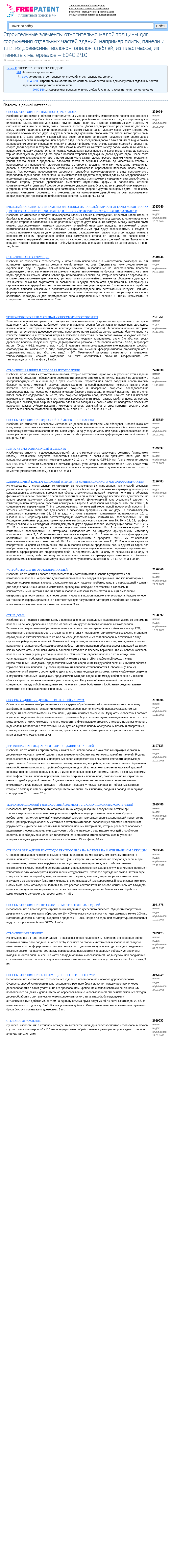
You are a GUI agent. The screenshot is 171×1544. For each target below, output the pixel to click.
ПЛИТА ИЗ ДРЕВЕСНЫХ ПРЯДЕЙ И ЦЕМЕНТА (36, 448)
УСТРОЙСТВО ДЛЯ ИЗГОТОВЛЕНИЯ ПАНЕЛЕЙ (37, 569)
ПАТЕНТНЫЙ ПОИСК (33, 15)
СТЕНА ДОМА (15, 615)
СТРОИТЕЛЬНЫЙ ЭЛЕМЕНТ (24, 933)
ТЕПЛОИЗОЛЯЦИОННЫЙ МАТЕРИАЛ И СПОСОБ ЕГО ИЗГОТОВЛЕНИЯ (52, 317)
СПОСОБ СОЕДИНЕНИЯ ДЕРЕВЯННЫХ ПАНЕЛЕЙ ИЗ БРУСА (45, 700)
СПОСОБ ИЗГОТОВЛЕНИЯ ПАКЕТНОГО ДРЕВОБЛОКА (41, 111)
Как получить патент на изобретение (89, 8)
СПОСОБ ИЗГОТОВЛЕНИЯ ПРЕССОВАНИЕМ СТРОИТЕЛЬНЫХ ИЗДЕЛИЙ (53, 905)
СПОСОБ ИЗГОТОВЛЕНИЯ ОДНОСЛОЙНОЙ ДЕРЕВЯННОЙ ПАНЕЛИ (50, 420)
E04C (40, 60)
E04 (32, 60)
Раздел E (22, 60)
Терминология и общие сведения (87, 5)
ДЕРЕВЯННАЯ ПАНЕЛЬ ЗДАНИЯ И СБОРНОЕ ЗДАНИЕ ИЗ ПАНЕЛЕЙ (50, 746)
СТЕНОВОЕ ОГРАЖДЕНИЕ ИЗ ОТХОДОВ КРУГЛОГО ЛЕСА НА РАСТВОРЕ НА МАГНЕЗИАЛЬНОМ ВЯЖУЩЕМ (76, 850)
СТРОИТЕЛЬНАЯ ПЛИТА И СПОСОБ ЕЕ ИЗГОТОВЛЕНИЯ (43, 370)
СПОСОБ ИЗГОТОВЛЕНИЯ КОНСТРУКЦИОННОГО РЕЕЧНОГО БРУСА (51, 975)
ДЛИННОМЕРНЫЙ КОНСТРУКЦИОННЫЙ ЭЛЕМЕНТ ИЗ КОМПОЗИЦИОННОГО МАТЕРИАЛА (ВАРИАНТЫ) (75, 481)
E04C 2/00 (51, 60)
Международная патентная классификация (92, 14)
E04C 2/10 (65, 60)
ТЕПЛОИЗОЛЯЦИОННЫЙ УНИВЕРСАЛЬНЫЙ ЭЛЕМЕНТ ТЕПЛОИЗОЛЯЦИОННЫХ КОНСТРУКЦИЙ (69, 804)
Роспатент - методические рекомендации (91, 11)
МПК (11, 60)
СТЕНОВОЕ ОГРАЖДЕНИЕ (23, 1020)
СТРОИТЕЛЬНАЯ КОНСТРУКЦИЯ (27, 257)
